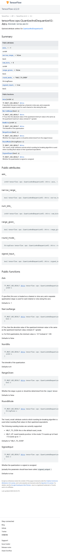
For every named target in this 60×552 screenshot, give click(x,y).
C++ (31, 16)
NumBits (6, 123)
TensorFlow (5, 16)
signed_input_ (8, 85)
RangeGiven (7, 132)
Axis (4, 99)
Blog (3, 525)
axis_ (5, 48)
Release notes (6, 547)
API (13, 16)
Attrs (22, 103)
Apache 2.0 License (47, 483)
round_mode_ (8, 78)
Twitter (4, 531)
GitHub (4, 528)
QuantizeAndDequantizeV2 (33, 29)
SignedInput (8, 153)
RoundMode (7, 142)
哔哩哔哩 (5, 535)
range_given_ (8, 70)
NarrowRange (7, 111)
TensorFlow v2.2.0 (10, 9)
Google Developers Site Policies (21, 485)
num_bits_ (6, 63)
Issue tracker (6, 544)
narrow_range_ (8, 55)
